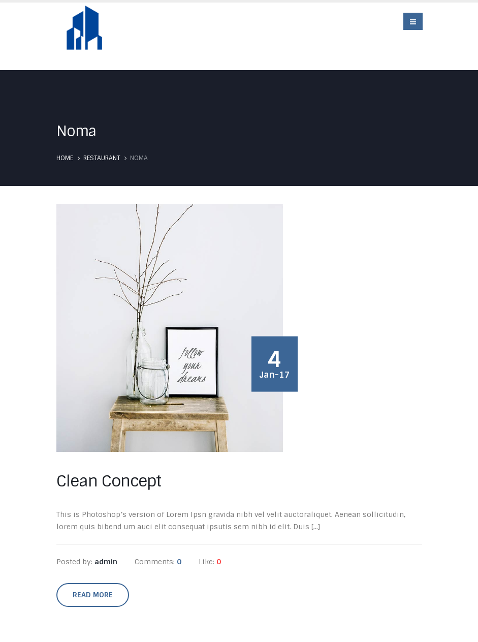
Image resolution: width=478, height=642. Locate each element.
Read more (93, 594)
